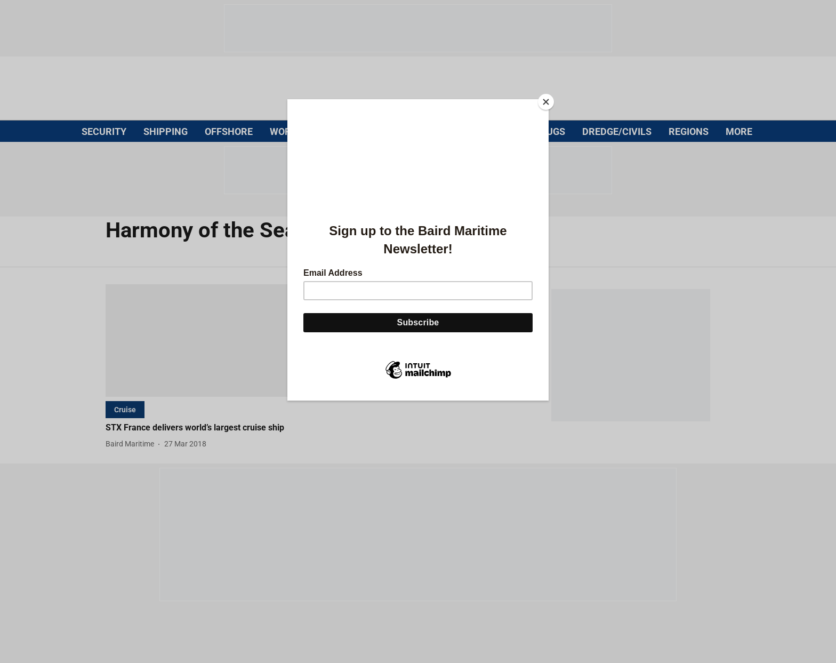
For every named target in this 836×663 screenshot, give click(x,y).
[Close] (546, 102)
